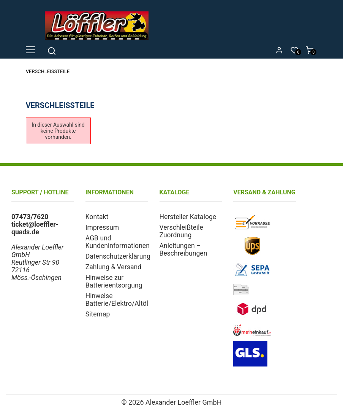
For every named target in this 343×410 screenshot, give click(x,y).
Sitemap (97, 314)
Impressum (102, 227)
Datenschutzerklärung (117, 256)
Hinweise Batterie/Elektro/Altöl (116, 299)
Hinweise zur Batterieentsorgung (113, 281)
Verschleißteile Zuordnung (181, 231)
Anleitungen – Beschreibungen (183, 249)
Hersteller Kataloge (188, 217)
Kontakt (97, 217)
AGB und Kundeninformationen (117, 241)
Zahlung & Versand (113, 267)
